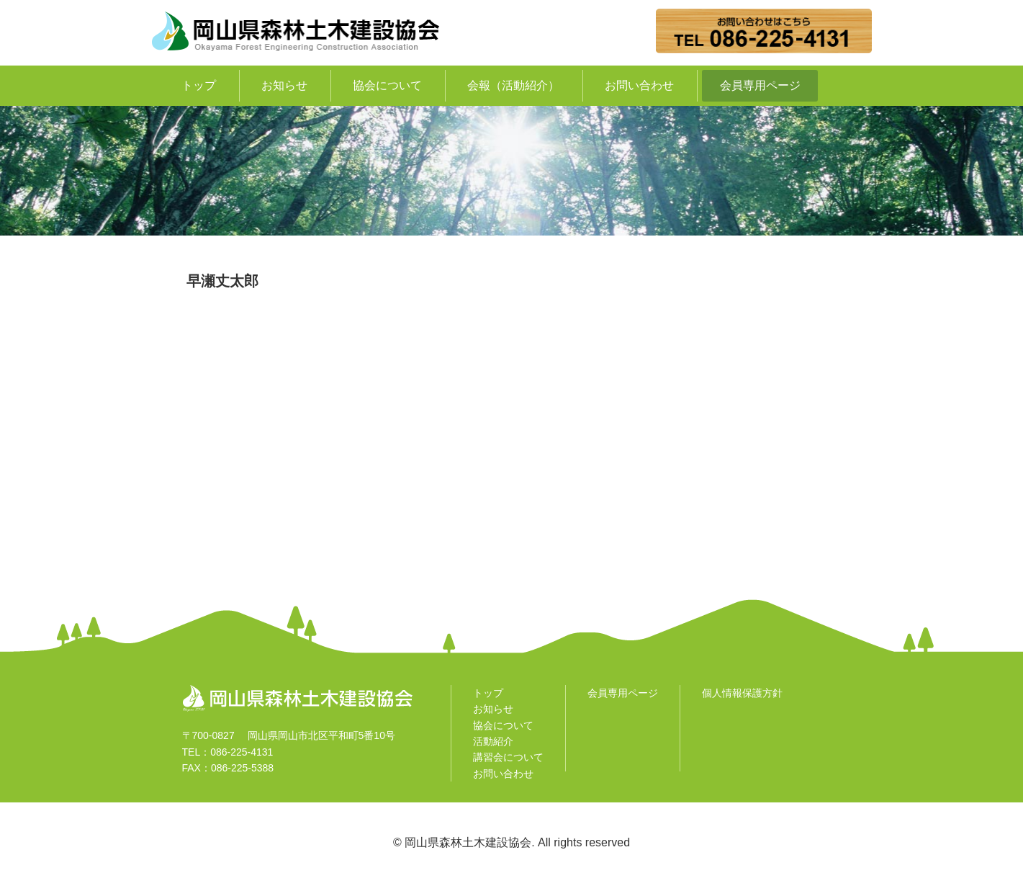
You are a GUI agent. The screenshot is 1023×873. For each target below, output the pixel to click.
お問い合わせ (639, 85)
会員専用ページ (760, 85)
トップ (198, 85)
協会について (387, 85)
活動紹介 (493, 741)
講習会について (508, 757)
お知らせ (284, 85)
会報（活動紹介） (513, 85)
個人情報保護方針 (742, 693)
